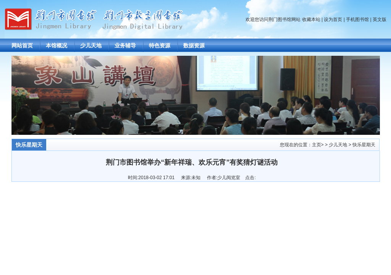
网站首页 (22, 45)
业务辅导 (125, 45)
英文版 (379, 19)
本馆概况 (56, 45)
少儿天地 (91, 45)
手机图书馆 (357, 19)
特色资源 (159, 45)
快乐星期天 (363, 144)
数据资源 (194, 45)
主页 (316, 144)
